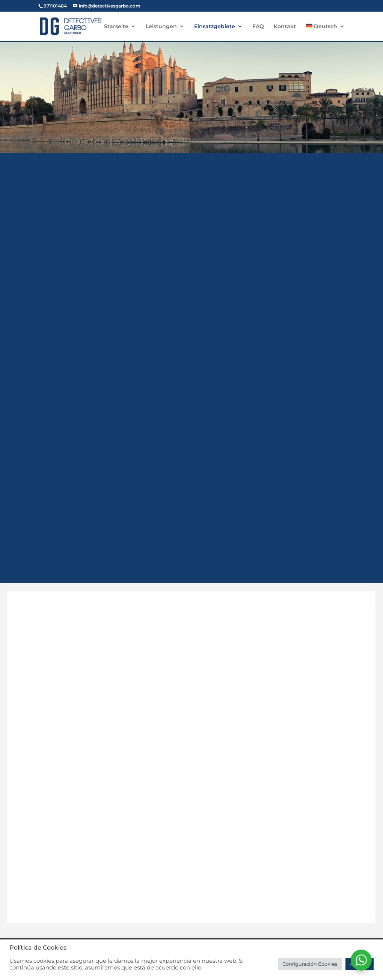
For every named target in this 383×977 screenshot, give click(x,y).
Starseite (116, 27)
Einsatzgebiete (214, 27)
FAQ (258, 27)
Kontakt (285, 27)
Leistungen (161, 27)
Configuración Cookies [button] (309, 964)
